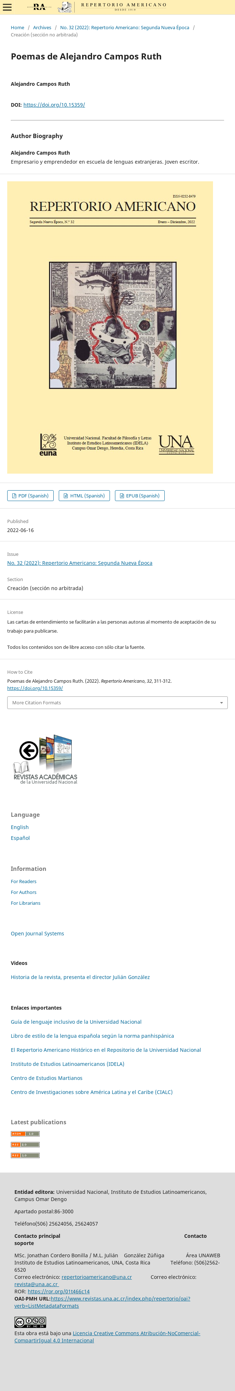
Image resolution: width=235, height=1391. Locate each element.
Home (17, 27)
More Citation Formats (36, 702)
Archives (42, 27)
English (20, 827)
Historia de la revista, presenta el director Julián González (80, 977)
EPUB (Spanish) (142, 495)
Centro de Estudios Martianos (47, 1078)
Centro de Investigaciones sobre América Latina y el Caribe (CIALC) (92, 1092)
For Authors (23, 892)
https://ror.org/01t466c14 (59, 1291)
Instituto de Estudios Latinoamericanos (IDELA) (67, 1063)
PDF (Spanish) (33, 495)
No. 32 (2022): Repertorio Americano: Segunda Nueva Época (124, 27)
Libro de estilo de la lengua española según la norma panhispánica (92, 1035)
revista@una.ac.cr (36, 1284)
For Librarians (25, 903)
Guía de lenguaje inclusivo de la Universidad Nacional (76, 1021)
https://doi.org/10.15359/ (54, 104)
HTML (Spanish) (87, 495)
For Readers (23, 881)
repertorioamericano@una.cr (97, 1276)
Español (20, 837)
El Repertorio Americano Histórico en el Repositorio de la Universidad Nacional (106, 1049)
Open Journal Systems (37, 933)
